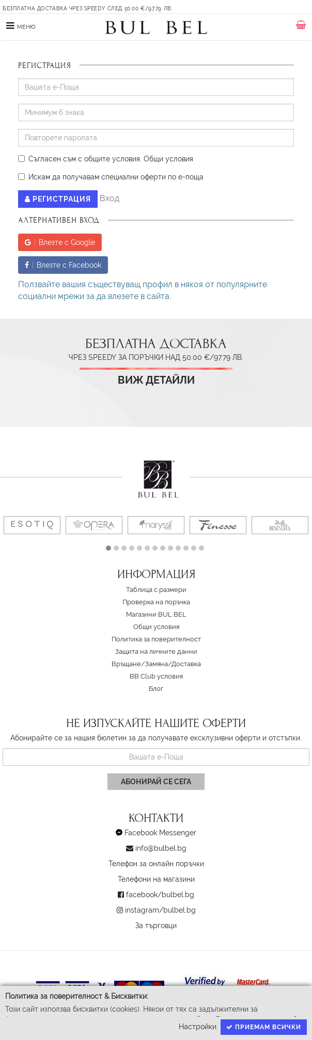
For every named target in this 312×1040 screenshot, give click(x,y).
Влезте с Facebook (63, 265)
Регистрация (58, 199)
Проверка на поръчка (156, 602)
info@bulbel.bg (160, 848)
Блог (156, 688)
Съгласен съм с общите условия (79, 159)
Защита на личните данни (156, 651)
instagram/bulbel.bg (160, 910)
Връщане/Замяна (140, 664)
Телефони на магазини (156, 879)
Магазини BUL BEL (156, 614)
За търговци (156, 925)
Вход (109, 199)
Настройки (197, 1026)
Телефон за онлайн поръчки (156, 864)
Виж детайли (156, 380)
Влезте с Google (60, 242)
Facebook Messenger (160, 833)
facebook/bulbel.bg (160, 894)
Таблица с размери (156, 589)
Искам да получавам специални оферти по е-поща (111, 177)
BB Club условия (156, 676)
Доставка (186, 664)
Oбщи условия (168, 159)
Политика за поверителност (156, 639)
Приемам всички (263, 1027)
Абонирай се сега (156, 782)
